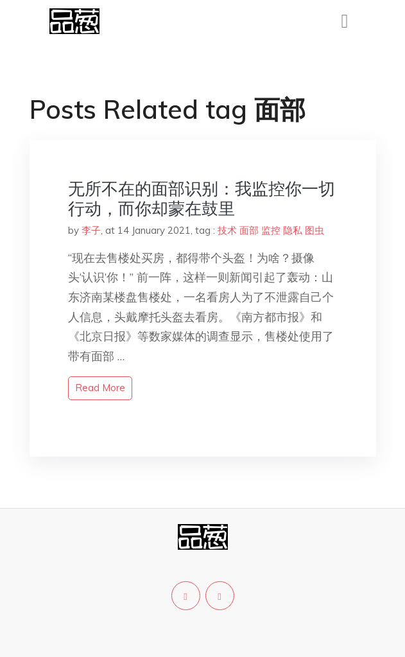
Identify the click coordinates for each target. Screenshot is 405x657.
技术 (227, 230)
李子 (91, 230)
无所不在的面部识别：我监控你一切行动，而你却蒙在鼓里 (201, 198)
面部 (249, 230)
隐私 (292, 230)
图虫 (314, 230)
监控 (270, 230)
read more (100, 387)
